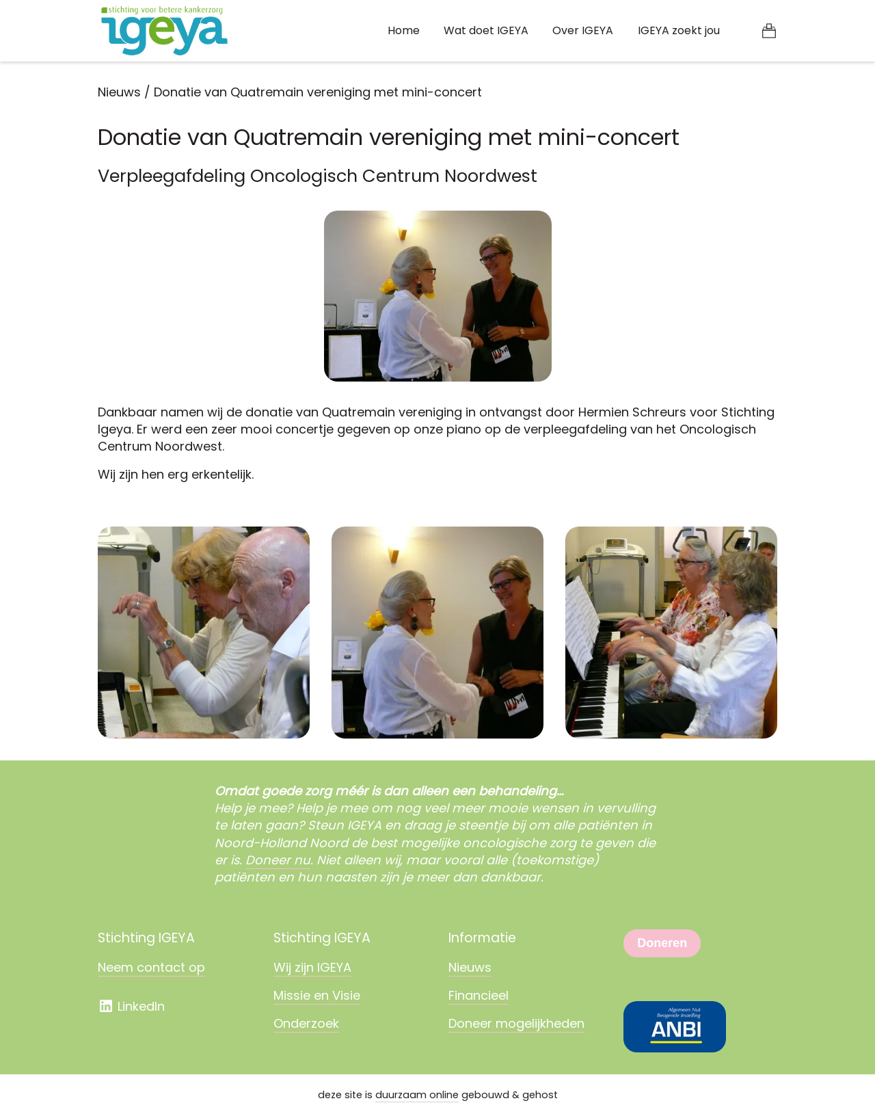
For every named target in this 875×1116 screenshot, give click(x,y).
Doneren (662, 943)
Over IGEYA (582, 30)
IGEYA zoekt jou (679, 30)
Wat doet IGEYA (486, 30)
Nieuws (119, 92)
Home (404, 30)
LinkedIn (131, 1006)
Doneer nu (277, 859)
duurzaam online (417, 1095)
